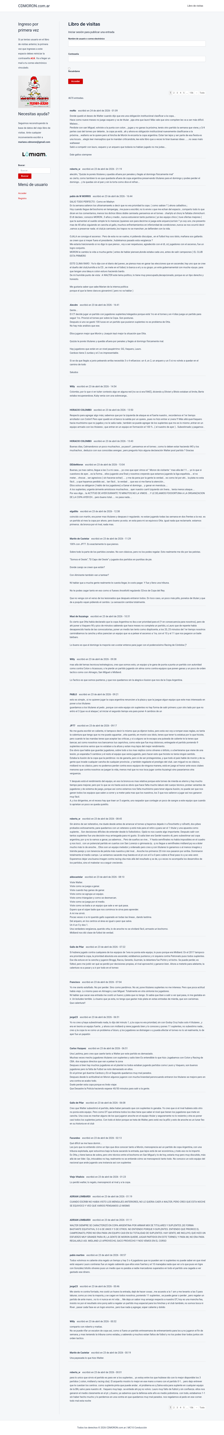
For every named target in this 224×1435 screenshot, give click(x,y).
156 (191, 92)
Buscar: (21, 165)
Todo (202, 92)
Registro (22, 198)
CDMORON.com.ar (34, 6)
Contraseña (73, 54)
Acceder (22, 193)
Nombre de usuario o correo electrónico (86, 39)
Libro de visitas (195, 5)
